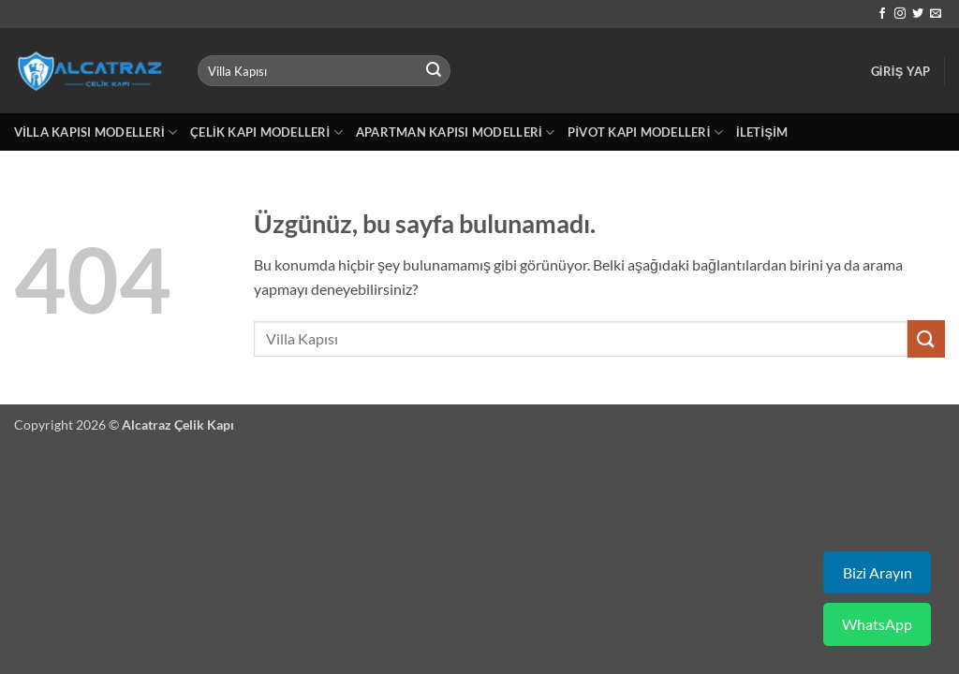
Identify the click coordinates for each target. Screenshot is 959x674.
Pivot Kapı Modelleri (645, 132)
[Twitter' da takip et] (917, 14)
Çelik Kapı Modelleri (266, 132)
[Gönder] (434, 71)
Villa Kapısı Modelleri (95, 132)
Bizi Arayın (877, 572)
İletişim (762, 132)
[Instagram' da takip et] (900, 14)
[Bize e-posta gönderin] (935, 14)
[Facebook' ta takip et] (882, 14)
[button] (901, 71)
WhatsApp (877, 624)
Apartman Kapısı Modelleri (455, 132)
